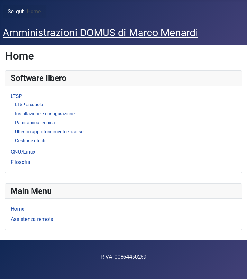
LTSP (16, 96)
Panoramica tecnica (35, 122)
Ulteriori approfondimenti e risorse (49, 131)
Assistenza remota (32, 219)
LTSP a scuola (29, 104)
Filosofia (20, 162)
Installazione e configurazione (45, 113)
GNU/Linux (23, 152)
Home (17, 209)
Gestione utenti (30, 140)
